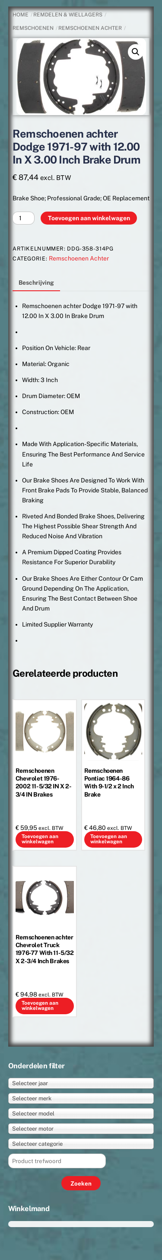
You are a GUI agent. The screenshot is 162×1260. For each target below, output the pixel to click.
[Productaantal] (24, 218)
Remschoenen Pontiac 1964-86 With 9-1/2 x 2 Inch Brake (109, 782)
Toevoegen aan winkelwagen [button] (40, 839)
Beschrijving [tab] (36, 282)
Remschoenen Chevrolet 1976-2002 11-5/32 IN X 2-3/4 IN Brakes (44, 782)
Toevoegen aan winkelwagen (89, 218)
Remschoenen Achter (90, 28)
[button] (135, 52)
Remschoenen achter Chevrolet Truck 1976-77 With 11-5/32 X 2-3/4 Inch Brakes (45, 949)
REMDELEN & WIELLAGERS (67, 15)
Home (21, 15)
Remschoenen (33, 28)
